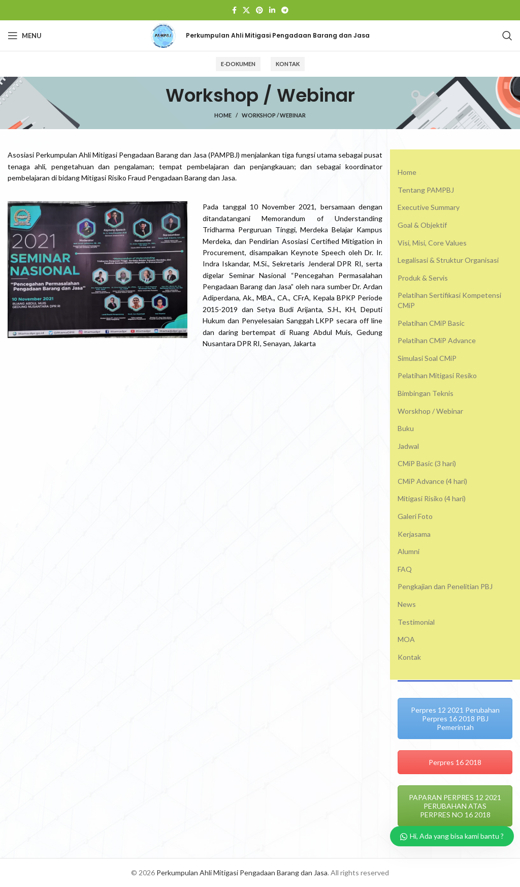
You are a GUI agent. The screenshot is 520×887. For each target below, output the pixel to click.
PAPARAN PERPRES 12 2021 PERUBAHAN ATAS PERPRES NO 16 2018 (455, 806)
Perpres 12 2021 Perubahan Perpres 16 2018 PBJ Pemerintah (455, 718)
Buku (406, 428)
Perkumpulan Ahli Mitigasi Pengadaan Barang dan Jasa (242, 872)
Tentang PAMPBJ (426, 190)
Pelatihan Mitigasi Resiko (437, 375)
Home (223, 115)
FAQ (405, 569)
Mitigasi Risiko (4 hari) (432, 498)
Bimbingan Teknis (425, 393)
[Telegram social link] (284, 10)
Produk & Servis (423, 277)
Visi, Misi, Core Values (432, 242)
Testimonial (416, 622)
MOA (406, 639)
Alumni (408, 551)
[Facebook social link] (234, 10)
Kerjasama (414, 534)
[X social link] (246, 10)
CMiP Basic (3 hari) (427, 463)
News (407, 604)
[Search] (507, 35)
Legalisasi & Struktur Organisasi (448, 260)
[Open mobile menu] (25, 35)
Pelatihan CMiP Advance (437, 340)
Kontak (288, 63)
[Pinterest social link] (259, 10)
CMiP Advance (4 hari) (432, 481)
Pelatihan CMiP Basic (431, 323)
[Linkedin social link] (272, 10)
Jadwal (408, 446)
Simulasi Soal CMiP (427, 358)
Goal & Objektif (422, 225)
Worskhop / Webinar (430, 411)
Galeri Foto (415, 516)
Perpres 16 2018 (455, 762)
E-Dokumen (238, 63)
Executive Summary (429, 207)
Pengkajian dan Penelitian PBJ (445, 586)
